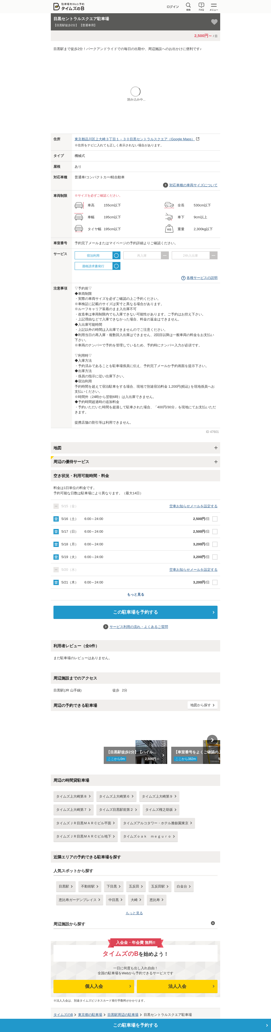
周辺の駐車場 (122, 1015)
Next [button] (212, 740)
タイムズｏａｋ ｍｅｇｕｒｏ (147, 836)
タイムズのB (63, 1015)
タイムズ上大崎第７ (71, 810)
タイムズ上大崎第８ (71, 796)
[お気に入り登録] (214, 22)
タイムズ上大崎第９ (157, 796)
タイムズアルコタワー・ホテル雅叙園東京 (155, 823)
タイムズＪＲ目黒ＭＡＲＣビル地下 (83, 836)
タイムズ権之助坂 (159, 810)
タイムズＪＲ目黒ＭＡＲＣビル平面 (83, 823)
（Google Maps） (135, 139)
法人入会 (177, 986)
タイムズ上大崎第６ (114, 796)
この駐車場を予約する (135, 612)
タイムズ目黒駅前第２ (116, 810)
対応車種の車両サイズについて (193, 185)
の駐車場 (90, 1015)
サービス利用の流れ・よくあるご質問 (139, 627)
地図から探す (200, 705)
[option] (135, 740)
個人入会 (94, 986)
